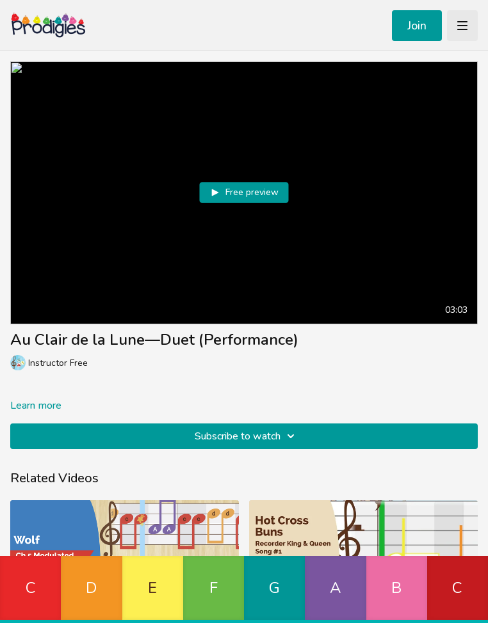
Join (417, 25)
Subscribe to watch (246, 436)
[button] (30, 589)
